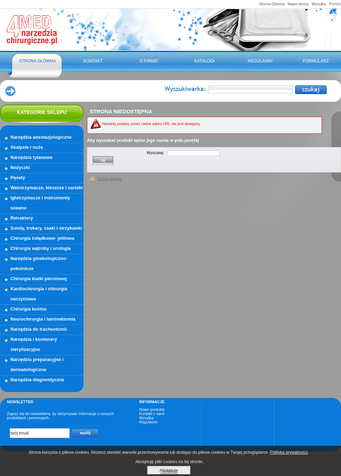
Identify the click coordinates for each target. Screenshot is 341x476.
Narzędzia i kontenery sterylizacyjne (33, 344)
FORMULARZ (316, 61)
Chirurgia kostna (28, 309)
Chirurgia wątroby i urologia (40, 248)
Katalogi (204, 61)
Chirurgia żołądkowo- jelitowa (42, 238)
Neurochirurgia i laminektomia (43, 319)
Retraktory (21, 218)
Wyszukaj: (155, 153)
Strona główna (37, 61)
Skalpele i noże (26, 147)
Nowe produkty (152, 409)
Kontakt (93, 61)
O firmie (149, 61)
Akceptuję (169, 470)
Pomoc (335, 4)
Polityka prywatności (289, 452)
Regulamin (260, 61)
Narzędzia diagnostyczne (37, 379)
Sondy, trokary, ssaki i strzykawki (46, 228)
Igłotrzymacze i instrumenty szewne (40, 202)
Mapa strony (298, 4)
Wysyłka (319, 4)
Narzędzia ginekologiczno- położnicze (38, 263)
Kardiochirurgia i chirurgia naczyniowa (38, 293)
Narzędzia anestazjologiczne (41, 137)
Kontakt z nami (152, 414)
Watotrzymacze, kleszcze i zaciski (46, 187)
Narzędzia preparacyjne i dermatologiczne (36, 364)
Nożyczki (20, 167)
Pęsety (17, 177)
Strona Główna (272, 4)
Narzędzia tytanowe (31, 157)
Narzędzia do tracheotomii (38, 329)
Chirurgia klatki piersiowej (38, 278)
